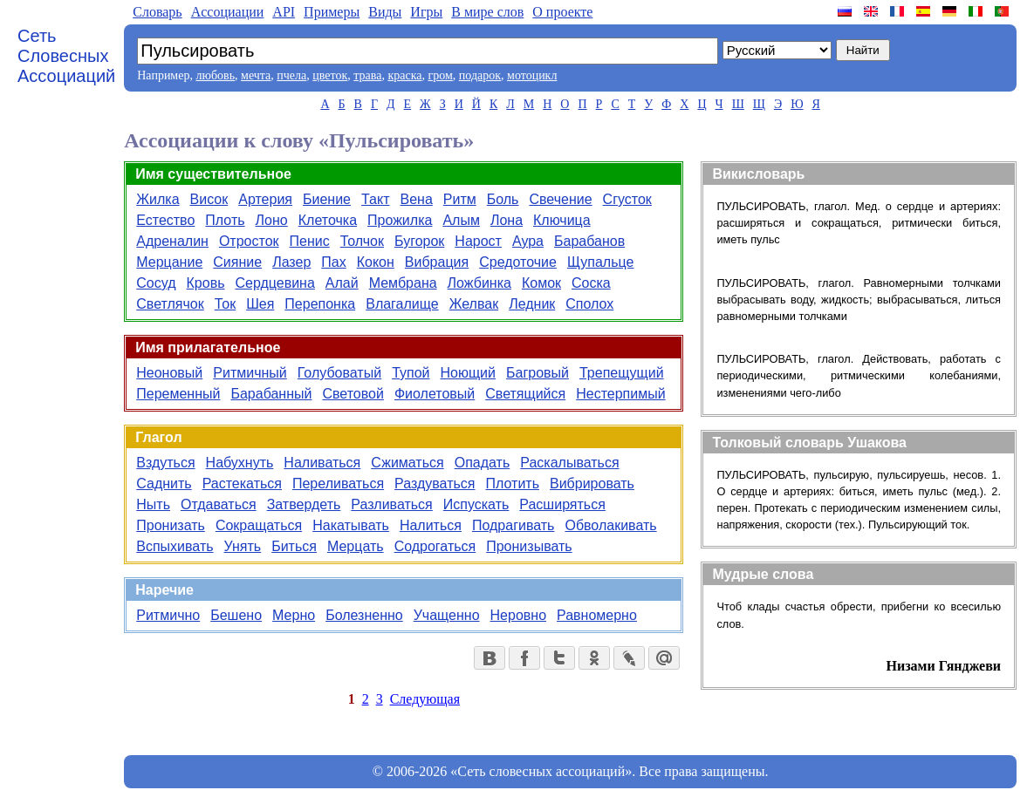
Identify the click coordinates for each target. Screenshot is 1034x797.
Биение (327, 199)
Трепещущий (621, 372)
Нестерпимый (620, 393)
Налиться (431, 525)
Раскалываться (569, 462)
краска (404, 75)
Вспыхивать (174, 546)
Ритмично (168, 615)
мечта (255, 75)
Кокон (375, 262)
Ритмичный (249, 372)
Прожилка (399, 220)
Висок (209, 199)
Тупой (410, 372)
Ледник (532, 303)
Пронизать (170, 525)
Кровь (206, 283)
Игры (426, 11)
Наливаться (322, 462)
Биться (294, 546)
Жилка (157, 199)
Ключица (562, 220)
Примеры (332, 11)
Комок (541, 283)
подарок (480, 75)
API (283, 11)
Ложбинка (479, 283)
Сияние (237, 262)
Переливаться (338, 483)
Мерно (293, 615)
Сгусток (627, 199)
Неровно (518, 615)
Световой (352, 393)
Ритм (459, 199)
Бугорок (419, 241)
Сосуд (155, 283)
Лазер (291, 262)
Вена (416, 199)
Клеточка (327, 220)
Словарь (157, 11)
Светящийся (525, 393)
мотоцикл (532, 75)
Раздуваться (434, 483)
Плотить (512, 483)
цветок (329, 75)
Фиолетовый (434, 393)
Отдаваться (219, 504)
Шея (260, 303)
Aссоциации (227, 11)
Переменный (178, 393)
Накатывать (350, 525)
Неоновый (169, 372)
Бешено (236, 615)
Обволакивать (610, 525)
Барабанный (271, 393)
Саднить (163, 483)
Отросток (249, 241)
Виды (384, 11)
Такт (375, 199)
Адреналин (172, 241)
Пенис (310, 241)
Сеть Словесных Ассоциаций (66, 55)
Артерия (265, 199)
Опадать (482, 462)
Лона (506, 220)
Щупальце (600, 262)
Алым (461, 220)
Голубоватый (339, 372)
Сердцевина (274, 283)
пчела (291, 75)
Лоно (272, 220)
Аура (528, 241)
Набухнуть (240, 462)
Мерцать (355, 546)
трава (367, 75)
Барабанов (589, 241)
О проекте (562, 11)
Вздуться (165, 462)
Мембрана (403, 283)
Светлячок (169, 303)
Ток (225, 303)
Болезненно (364, 615)
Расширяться (562, 504)
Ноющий (468, 372)
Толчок (362, 241)
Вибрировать (592, 483)
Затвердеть (304, 504)
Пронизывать (529, 546)
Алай (342, 283)
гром (440, 75)
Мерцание (169, 262)
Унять (243, 546)
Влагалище (402, 303)
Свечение (560, 199)
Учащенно (447, 615)
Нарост (478, 241)
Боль (503, 199)
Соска (591, 283)
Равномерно (597, 615)
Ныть (153, 504)
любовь (215, 75)
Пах (333, 262)
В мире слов (487, 11)
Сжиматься (407, 462)
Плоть (224, 220)
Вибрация (437, 262)
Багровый (537, 372)
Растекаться (242, 483)
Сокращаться (259, 525)
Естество (165, 220)
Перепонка (319, 303)
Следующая (425, 698)
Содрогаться (435, 546)
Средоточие (518, 262)
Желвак (474, 303)
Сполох (589, 303)
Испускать (476, 504)
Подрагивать (513, 525)
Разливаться (391, 504)
